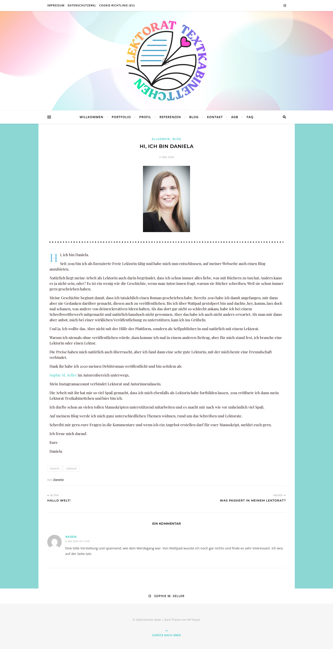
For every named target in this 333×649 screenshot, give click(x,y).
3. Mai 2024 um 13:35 (77, 541)
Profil (145, 117)
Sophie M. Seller (63, 375)
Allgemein (161, 139)
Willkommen (91, 117)
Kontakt (215, 117)
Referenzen (170, 117)
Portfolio (121, 117)
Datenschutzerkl (82, 5)
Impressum (56, 5)
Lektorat (71, 468)
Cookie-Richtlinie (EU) (117, 5)
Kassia (71, 536)
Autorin (54, 468)
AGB (234, 117)
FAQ (250, 117)
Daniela (58, 480)
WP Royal (193, 620)
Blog (194, 117)
